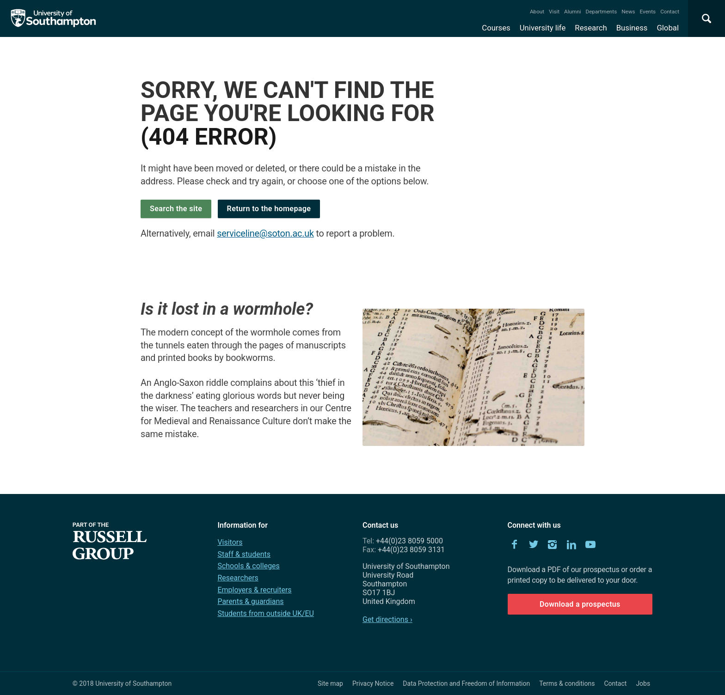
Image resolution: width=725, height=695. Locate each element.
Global (668, 27)
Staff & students (243, 554)
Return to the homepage (269, 208)
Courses (496, 27)
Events (648, 11)
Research (591, 27)
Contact (669, 11)
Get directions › (387, 619)
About (537, 11)
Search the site (176, 208)
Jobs (643, 683)
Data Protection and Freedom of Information (466, 683)
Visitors (229, 542)
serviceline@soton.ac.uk (265, 233)
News (628, 11)
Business (632, 27)
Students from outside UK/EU (265, 613)
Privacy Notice (372, 683)
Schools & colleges (248, 565)
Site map (330, 683)
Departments (601, 11)
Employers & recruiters (254, 589)
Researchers (237, 577)
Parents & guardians (250, 601)
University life (543, 27)
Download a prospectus (580, 604)
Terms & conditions (567, 683)
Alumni (572, 11)
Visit (554, 11)
